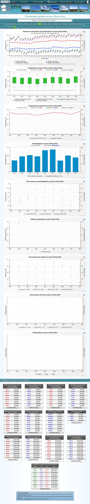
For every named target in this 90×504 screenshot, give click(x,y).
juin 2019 (16, 397)
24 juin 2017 (58, 446)
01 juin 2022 (80, 444)
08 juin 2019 (36, 453)
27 (74, 27)
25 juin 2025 (16, 439)
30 (80, 27)
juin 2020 (16, 405)
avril (30, 24)
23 (65, 27)
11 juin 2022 (54, 482)
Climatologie (38, 2)
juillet (44, 24)
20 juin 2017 (58, 453)
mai (35, 24)
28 (76, 27)
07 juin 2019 (36, 455)
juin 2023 (16, 391)
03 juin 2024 (80, 457)
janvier (14, 24)
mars (26, 24)
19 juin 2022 (58, 440)
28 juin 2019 (58, 455)
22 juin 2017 (16, 453)
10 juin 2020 (80, 451)
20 (58, 27)
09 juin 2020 (80, 440)
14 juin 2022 (54, 474)
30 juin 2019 (16, 451)
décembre (81, 24)
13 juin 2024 (36, 445)
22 (63, 27)
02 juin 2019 (54, 484)
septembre (56, 24)
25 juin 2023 (54, 480)
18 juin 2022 (16, 449)
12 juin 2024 (36, 441)
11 (39, 27)
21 (60, 27)
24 (67, 27)
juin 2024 (16, 403)
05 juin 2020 (80, 455)
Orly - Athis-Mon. (16, 5)
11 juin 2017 (54, 478)
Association (79, 2)
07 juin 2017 (36, 443)
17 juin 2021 (58, 444)
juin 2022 (16, 395)
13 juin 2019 (36, 447)
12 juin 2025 (54, 486)
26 (71, 27)
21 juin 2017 (16, 447)
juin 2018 (16, 399)
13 (43, 27)
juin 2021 (16, 401)
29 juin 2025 (16, 457)
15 (47, 27)
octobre (64, 24)
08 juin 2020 (36, 451)
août (49, 24)
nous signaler (26, 498)
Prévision (24, 2)
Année (7, 24)
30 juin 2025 (16, 443)
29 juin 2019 (16, 445)
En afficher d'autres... (12, 407)
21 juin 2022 (58, 442)
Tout (14, 27)
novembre (72, 24)
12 (41, 27)
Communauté (66, 2)
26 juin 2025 (58, 451)
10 (36, 27)
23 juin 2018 (36, 449)
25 (69, 27)
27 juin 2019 (16, 441)
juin (39, 24)
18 (54, 27)
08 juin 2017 (36, 439)
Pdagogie (52, 1)
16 (49, 27)
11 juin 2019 (80, 442)
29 (78, 27)
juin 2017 (16, 393)
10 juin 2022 (36, 457)
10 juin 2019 (80, 446)
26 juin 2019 (16, 455)
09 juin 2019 (80, 448)
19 (56, 27)
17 (52, 27)
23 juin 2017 (58, 459)
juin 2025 (16, 389)
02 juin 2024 (80, 453)
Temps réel (11, 2)
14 (45, 27)
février (20, 24)
